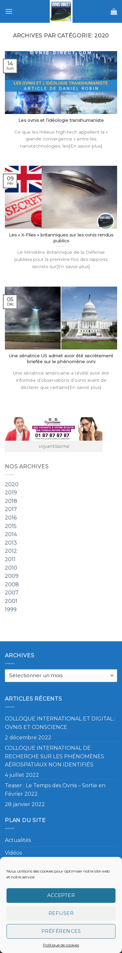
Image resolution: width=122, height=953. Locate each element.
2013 (11, 543)
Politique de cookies (61, 945)
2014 (11, 535)
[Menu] (9, 11)
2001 (11, 601)
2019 (11, 493)
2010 (11, 568)
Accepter (61, 895)
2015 (11, 526)
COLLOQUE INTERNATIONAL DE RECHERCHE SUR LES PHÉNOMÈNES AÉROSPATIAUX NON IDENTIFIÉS (54, 756)
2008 (12, 584)
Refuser (61, 913)
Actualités (18, 840)
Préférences (61, 931)
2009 (12, 576)
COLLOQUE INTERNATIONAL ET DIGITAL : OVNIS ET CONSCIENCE (60, 723)
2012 (11, 551)
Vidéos (13, 853)
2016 (11, 518)
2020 (12, 484)
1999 (11, 609)
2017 (11, 509)
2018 (11, 501)
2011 (10, 559)
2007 (12, 593)
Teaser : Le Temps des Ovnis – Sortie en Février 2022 (55, 789)
